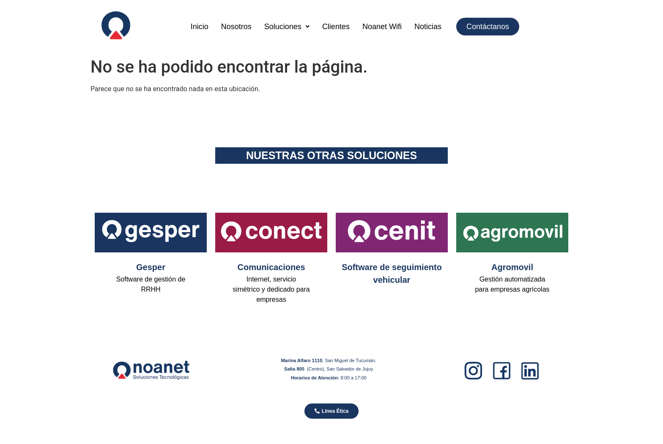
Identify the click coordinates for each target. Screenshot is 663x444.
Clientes (336, 26)
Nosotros (236, 26)
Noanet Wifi (382, 26)
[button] (287, 26)
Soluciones (287, 26)
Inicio (199, 26)
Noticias (427, 26)
